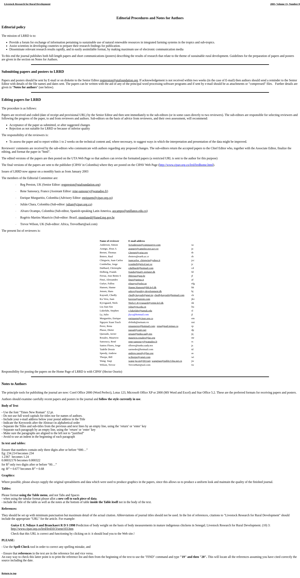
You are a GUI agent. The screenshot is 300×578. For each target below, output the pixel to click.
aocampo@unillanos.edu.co (129, 211)
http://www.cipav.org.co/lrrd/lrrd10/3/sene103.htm (42, 528)
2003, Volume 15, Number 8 (285, 4)
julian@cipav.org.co (78, 204)
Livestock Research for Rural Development (27, 4)
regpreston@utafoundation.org (119, 80)
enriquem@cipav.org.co (97, 197)
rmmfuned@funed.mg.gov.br (96, 217)
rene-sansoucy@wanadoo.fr (89, 191)
